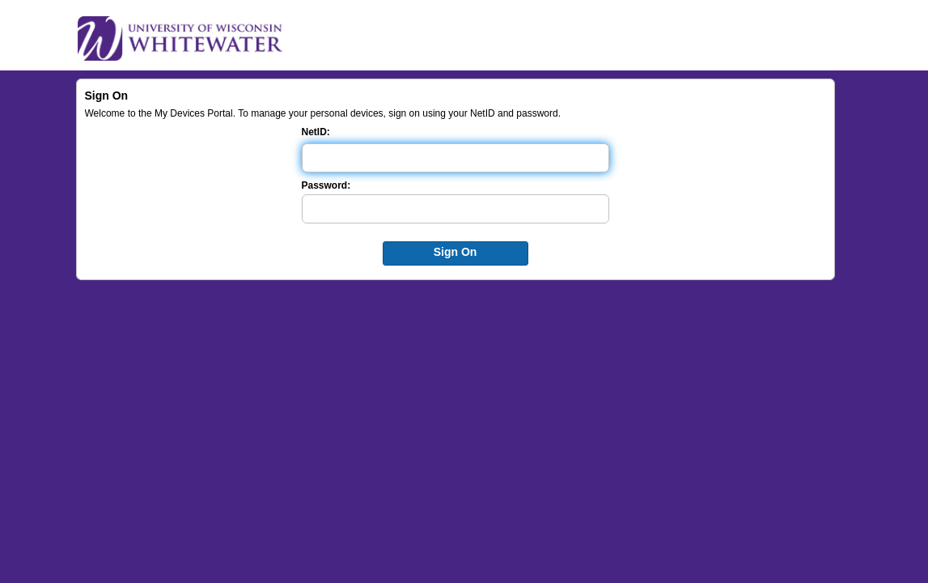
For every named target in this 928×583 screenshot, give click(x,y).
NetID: (316, 132)
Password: (326, 185)
